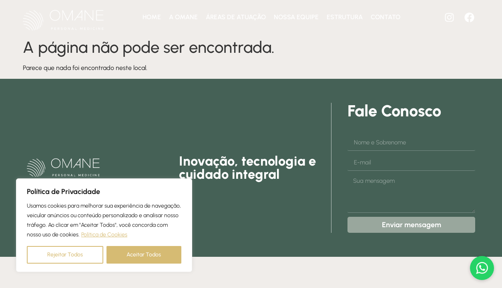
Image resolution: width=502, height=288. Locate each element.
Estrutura (345, 17)
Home (152, 17)
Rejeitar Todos (65, 254)
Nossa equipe (296, 17)
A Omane (183, 17)
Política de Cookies (104, 234)
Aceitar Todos (144, 254)
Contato (385, 17)
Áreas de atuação (236, 17)
